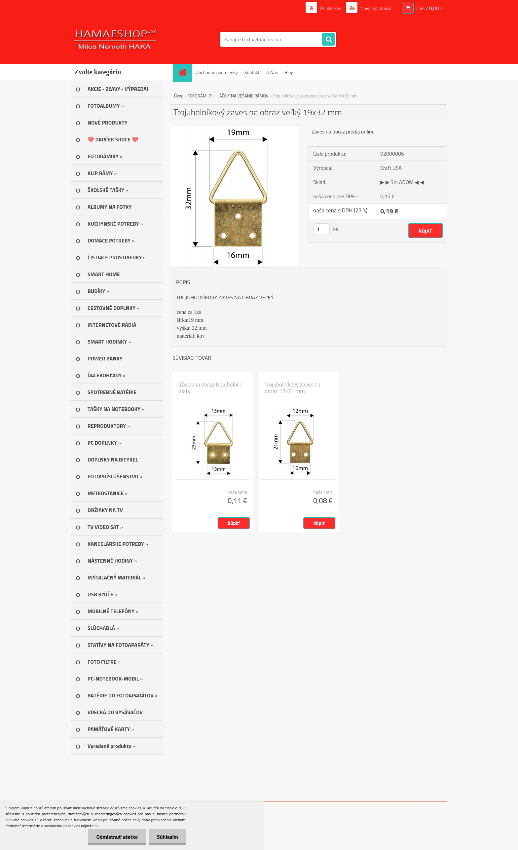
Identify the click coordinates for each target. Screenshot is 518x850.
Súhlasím (167, 837)
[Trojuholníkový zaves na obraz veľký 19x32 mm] (234, 130)
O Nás (272, 72)
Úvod (178, 95)
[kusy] (321, 229)
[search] (328, 39)
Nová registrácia (375, 8)
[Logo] (116, 39)
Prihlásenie (331, 8)
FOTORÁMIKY (200, 95)
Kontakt (252, 72)
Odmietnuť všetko (117, 837)
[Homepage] (184, 72)
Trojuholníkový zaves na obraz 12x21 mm (292, 387)
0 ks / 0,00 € (429, 8)
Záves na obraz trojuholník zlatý (210, 387)
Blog (288, 72)
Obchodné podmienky (217, 72)
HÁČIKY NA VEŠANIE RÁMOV (242, 95)
